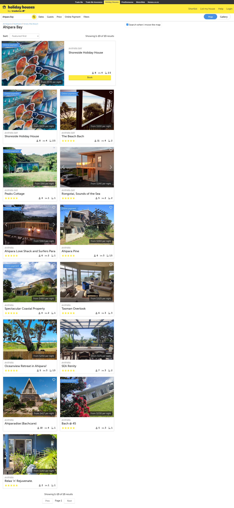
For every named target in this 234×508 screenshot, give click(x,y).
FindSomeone (127, 2)
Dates (41, 17)
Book (89, 77)
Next (69, 501)
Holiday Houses (112, 2)
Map (210, 17)
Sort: (6, 36)
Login (229, 8)
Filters (86, 17)
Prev (47, 501)
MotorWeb (140, 2)
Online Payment (72, 17)
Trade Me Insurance (94, 2)
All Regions (7, 24)
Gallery (224, 17)
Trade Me (79, 2)
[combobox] (19, 17)
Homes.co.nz (153, 2)
